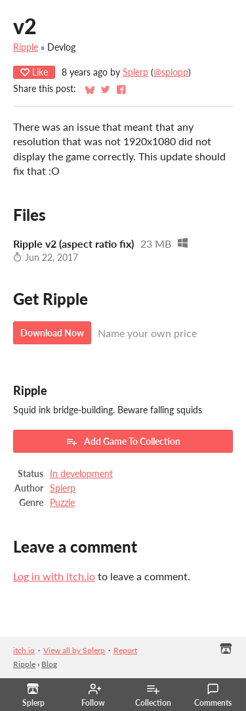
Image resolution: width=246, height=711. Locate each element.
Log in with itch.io (54, 576)
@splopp (171, 72)
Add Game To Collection (123, 441)
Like (34, 72)
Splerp (135, 72)
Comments (213, 695)
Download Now (52, 332)
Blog (49, 664)
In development (81, 474)
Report (125, 650)
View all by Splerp (74, 650)
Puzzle (62, 502)
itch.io (24, 650)
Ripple (25, 47)
